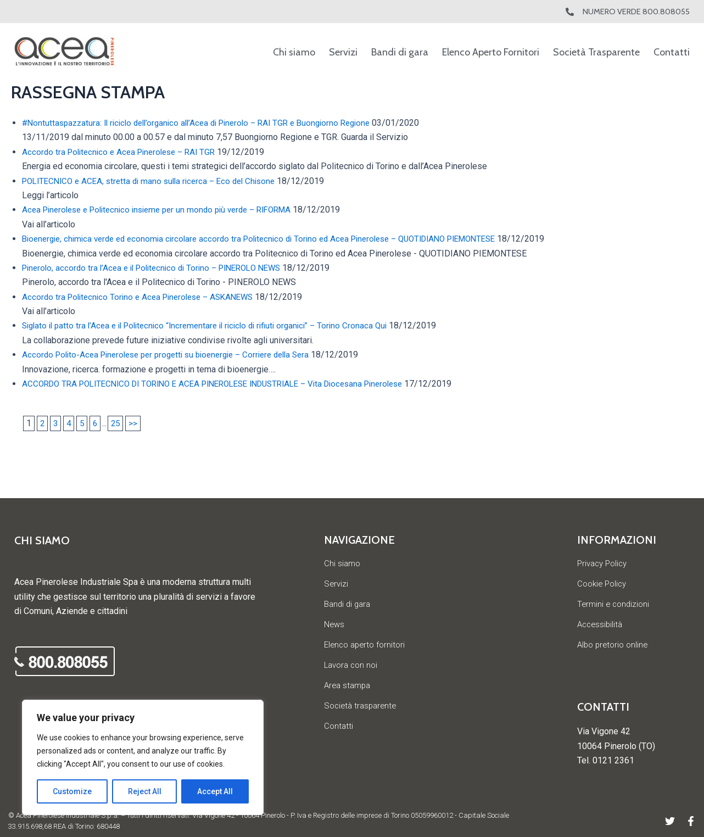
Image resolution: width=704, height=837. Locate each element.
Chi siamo (294, 52)
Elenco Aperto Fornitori (490, 52)
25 (119, 423)
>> (136, 423)
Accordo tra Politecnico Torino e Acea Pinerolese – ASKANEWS (144, 297)
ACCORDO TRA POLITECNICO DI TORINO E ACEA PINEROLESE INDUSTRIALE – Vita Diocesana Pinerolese (228, 383)
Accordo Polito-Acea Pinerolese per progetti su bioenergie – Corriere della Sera (175, 354)
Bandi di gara (399, 52)
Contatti (671, 52)
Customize (72, 791)
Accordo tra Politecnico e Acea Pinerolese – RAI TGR (124, 152)
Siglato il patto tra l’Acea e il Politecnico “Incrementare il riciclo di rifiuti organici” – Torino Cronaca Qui (215, 325)
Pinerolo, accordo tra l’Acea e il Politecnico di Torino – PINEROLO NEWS (160, 268)
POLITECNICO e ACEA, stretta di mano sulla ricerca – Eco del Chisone (156, 181)
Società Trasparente (596, 52)
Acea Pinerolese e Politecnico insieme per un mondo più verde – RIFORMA (166, 209)
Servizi (343, 52)
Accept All (215, 791)
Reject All (144, 791)
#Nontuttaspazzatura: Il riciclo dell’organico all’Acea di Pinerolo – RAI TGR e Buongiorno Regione (207, 123)
